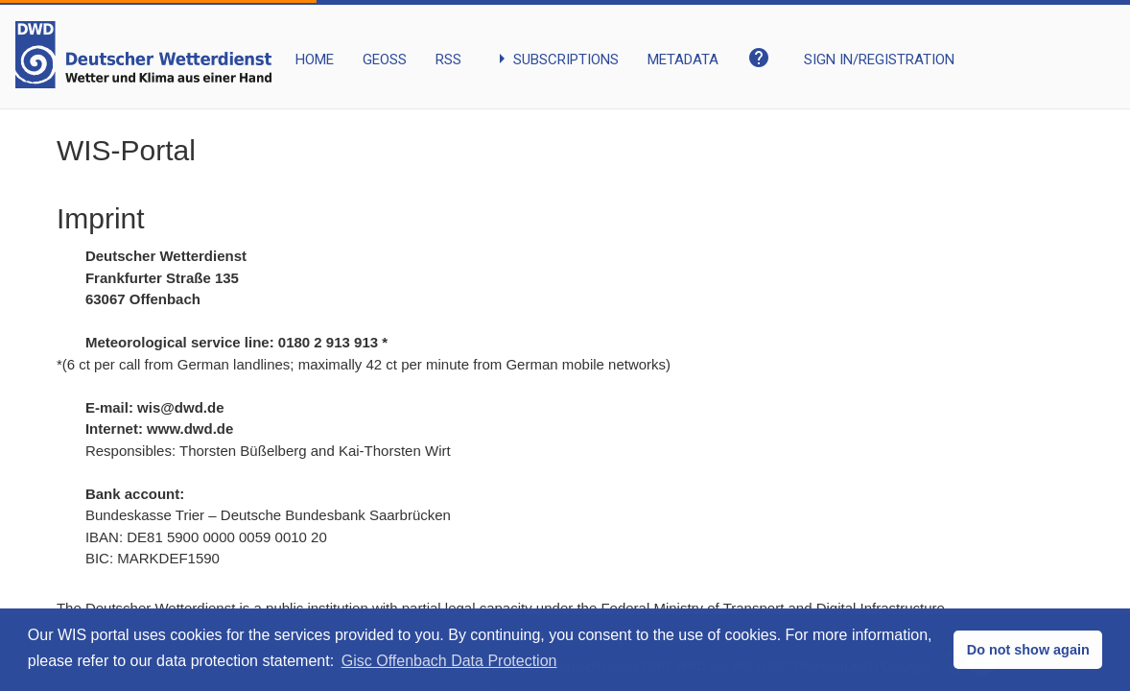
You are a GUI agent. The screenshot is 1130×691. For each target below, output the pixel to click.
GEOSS (385, 59)
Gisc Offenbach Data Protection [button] (449, 661)
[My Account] (879, 45)
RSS (448, 59)
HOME (314, 59)
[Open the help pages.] (761, 47)
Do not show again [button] (1028, 649)
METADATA (682, 59)
